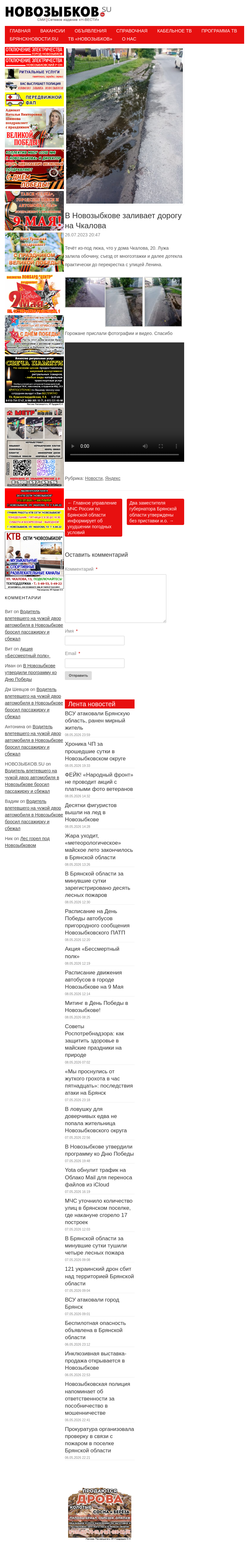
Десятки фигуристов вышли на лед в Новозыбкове (91, 812)
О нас (129, 39)
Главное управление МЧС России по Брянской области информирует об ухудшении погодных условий (92, 517)
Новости (93, 478)
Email (72, 653)
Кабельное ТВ (174, 30)
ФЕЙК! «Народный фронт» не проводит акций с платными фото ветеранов (99, 782)
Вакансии (52, 30)
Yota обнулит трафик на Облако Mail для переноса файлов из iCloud (98, 1177)
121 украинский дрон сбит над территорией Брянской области (99, 1276)
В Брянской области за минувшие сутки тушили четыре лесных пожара (96, 1245)
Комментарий (81, 569)
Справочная (132, 30)
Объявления (90, 30)
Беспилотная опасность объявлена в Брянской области (95, 1330)
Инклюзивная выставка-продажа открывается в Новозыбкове (95, 1361)
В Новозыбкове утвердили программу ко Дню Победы (31, 672)
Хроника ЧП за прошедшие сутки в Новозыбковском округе (95, 751)
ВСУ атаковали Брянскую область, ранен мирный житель (97, 720)
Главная (20, 30)
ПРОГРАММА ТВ (219, 30)
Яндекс (112, 478)
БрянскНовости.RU (34, 39)
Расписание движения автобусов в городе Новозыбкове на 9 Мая (94, 980)
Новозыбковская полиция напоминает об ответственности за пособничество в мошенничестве (97, 1398)
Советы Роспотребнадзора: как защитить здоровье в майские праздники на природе (94, 1040)
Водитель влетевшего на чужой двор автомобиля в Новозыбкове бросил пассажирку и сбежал (34, 625)
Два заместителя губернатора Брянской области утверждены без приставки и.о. (152, 511)
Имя (71, 631)
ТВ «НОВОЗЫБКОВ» (90, 39)
